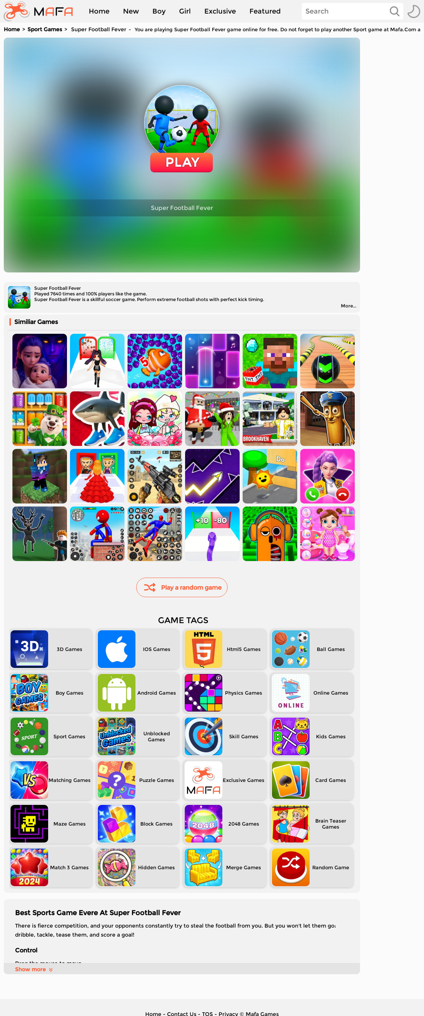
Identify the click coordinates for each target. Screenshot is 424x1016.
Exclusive (220, 11)
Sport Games (44, 29)
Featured (265, 11)
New (131, 11)
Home (99, 11)
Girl (185, 11)
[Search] (352, 11)
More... (348, 306)
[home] (42, 11)
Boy (159, 11)
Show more (34, 969)
